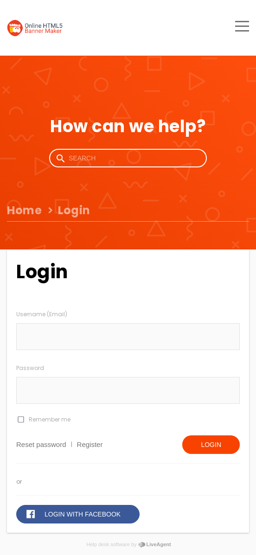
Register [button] (90, 444)
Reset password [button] (41, 444)
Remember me (49, 419)
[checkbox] (20, 419)
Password (30, 368)
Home (24, 210)
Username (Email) (41, 314)
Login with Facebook (83, 514)
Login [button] (211, 444)
